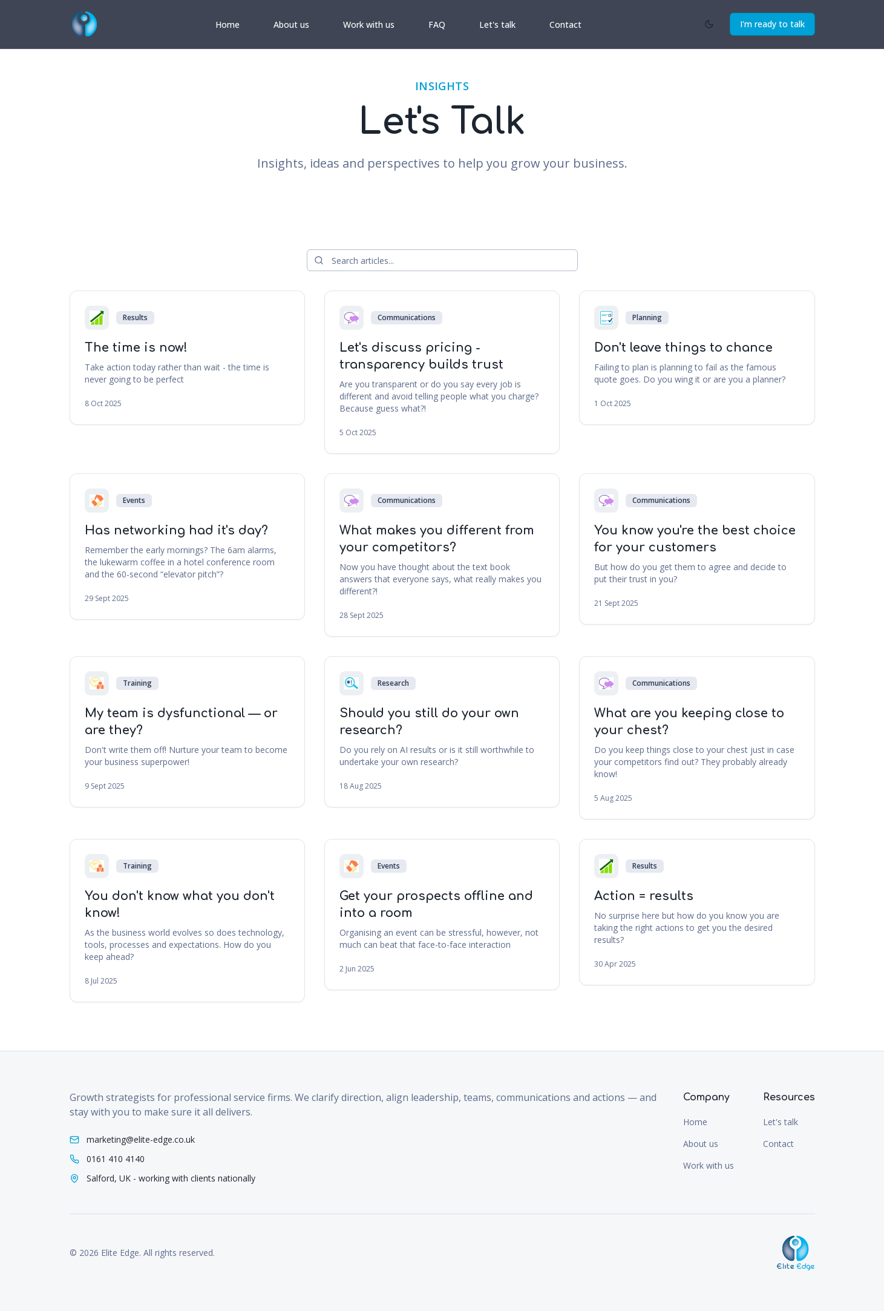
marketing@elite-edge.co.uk (141, 1139)
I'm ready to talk (772, 24)
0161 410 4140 (116, 1159)
